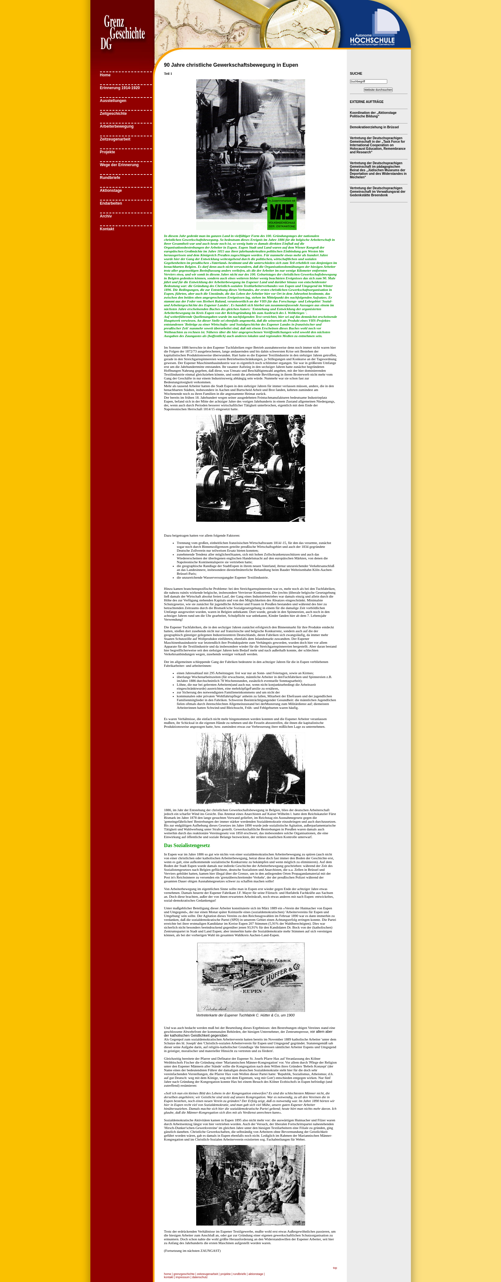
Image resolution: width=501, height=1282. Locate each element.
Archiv (106, 216)
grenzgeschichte (184, 1274)
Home (105, 75)
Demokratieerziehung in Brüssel (374, 127)
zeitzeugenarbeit (207, 1274)
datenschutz (200, 1277)
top (335, 1267)
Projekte (107, 152)
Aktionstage (111, 190)
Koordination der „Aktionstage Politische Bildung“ (373, 114)
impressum (183, 1277)
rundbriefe (239, 1274)
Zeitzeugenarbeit (115, 139)
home (167, 1274)
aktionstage (255, 1274)
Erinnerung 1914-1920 (120, 88)
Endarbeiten (111, 203)
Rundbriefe (110, 177)
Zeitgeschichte (113, 113)
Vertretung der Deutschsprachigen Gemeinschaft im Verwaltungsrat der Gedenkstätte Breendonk (377, 191)
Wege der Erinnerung (119, 165)
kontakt (168, 1277)
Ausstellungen (113, 100)
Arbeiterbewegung (117, 126)
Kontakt (107, 229)
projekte (226, 1274)
